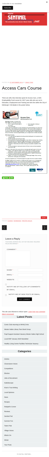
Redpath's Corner (10, 407)
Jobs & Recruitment (10, 378)
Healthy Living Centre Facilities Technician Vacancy (21, 343)
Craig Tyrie (29, 82)
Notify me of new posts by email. (24, 294)
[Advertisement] (24, 52)
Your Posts (7, 445)
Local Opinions (9, 392)
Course (10, 221)
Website (10, 280)
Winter (6, 440)
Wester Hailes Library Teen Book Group (17, 329)
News (44, 217)
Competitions (8, 368)
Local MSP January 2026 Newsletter (16, 339)
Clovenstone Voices (10, 364)
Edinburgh (17, 221)
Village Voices (9, 430)
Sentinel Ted (8, 416)
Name (11, 270)
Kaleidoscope (8, 383)
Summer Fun (8, 421)
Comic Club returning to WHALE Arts (16, 324)
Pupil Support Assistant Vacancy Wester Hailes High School (24, 334)
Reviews (7, 411)
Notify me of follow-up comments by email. (23, 288)
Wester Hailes (27, 221)
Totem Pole (8, 426)
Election (7, 373)
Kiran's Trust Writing (11, 387)
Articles (6, 359)
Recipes (7, 402)
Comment (12, 249)
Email (11, 275)
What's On (7, 435)
